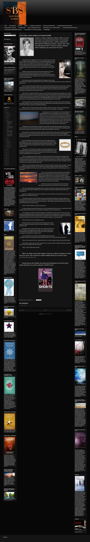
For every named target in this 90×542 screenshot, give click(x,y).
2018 (6, 152)
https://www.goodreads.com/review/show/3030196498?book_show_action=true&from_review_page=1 (10, 72)
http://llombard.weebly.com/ (27, 257)
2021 (6, 156)
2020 (6, 155)
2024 (6, 161)
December (8, 147)
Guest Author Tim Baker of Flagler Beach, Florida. (9, 131)
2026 (6, 164)
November (8, 145)
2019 (6, 153)
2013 (6, 109)
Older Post (69, 310)
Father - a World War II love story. (34, 27)
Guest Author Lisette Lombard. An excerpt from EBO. (9, 127)
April (7, 118)
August (7, 140)
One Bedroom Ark (22, 27)
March (7, 116)
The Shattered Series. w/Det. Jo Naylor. (64, 25)
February (8, 115)
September (8, 142)
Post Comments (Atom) (47, 313)
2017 (6, 150)
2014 (6, 110)
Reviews (25, 25)
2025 (6, 163)
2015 (6, 112)
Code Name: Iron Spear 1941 (35, 25)
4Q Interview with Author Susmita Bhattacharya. (9, 134)
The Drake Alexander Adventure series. (70, 27)
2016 (6, 149)
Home (6, 25)
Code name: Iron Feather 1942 (49, 25)
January (7, 113)
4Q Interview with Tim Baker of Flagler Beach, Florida (9, 123)
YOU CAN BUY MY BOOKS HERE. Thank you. (13, 29)
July (7, 139)
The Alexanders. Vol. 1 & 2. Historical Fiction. (51, 27)
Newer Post (21, 310)
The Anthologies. (47, 29)
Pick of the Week (12, 25)
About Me (20, 25)
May (7, 120)
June (7, 137)
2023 (6, 160)
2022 (6, 158)
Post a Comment (23, 305)
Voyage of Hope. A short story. (10, 27)
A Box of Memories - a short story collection (32, 29)
